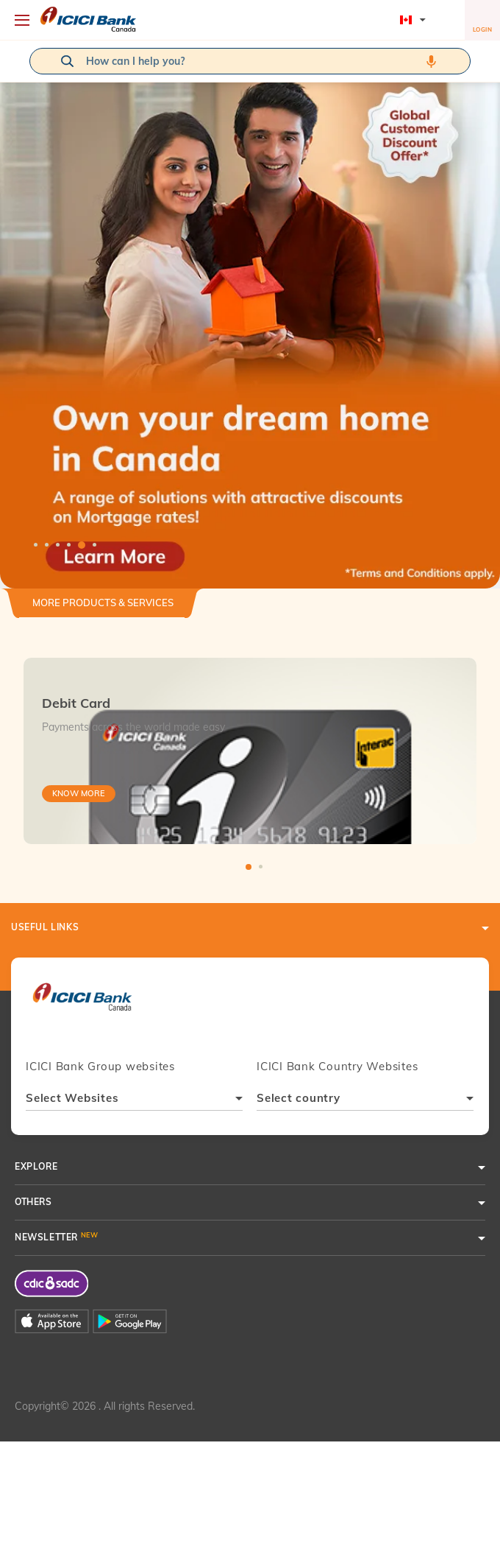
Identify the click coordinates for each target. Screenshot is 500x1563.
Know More (78, 793)
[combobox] (134, 1100)
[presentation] (82, 1004)
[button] (250, 315)
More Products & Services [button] (103, 602)
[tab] (103, 609)
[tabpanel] (250, 315)
